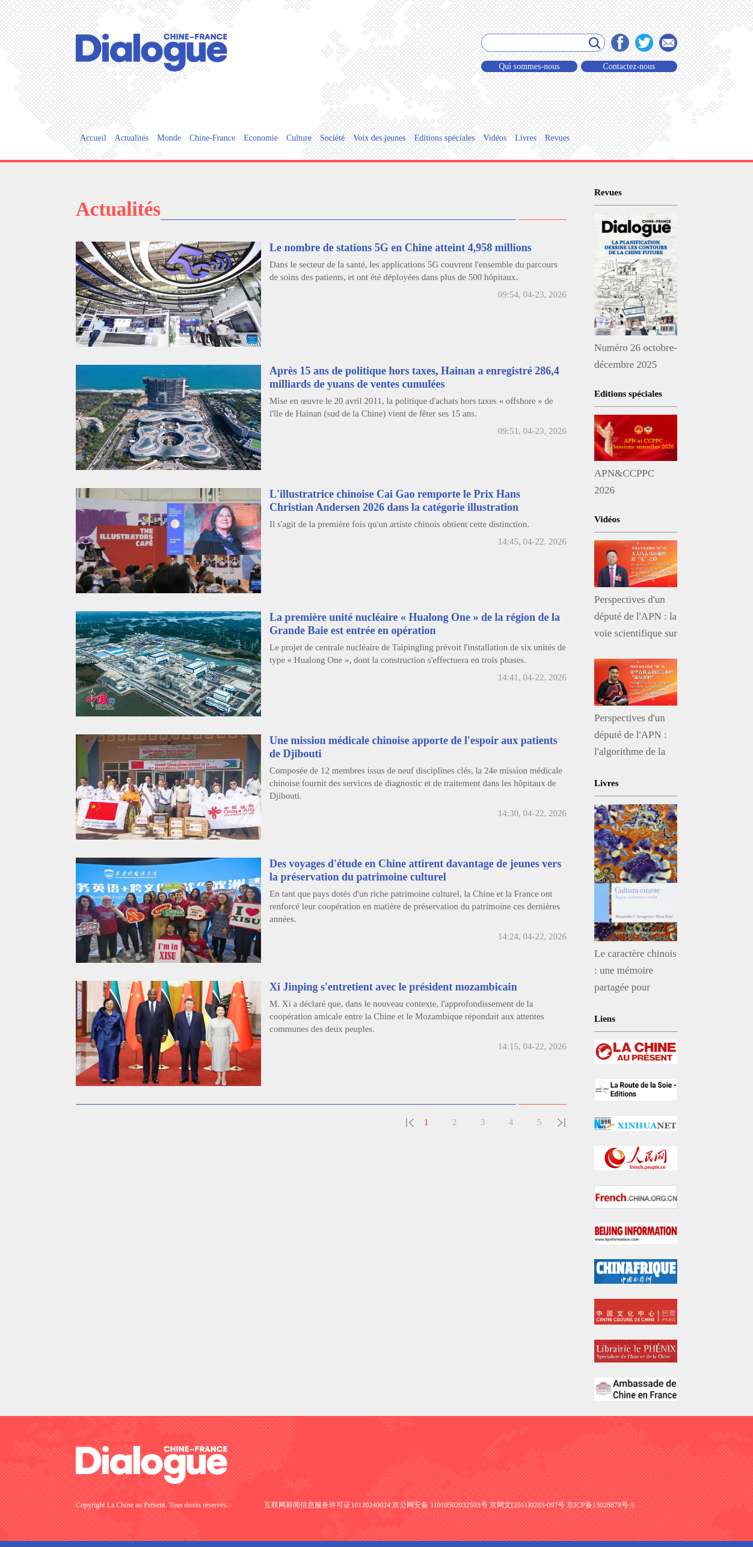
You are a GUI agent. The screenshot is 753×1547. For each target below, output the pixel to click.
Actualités (132, 137)
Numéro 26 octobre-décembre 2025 (635, 356)
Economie (261, 137)
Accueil (93, 137)
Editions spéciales (444, 137)
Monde (169, 137)
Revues (557, 137)
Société (332, 137)
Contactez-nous (629, 66)
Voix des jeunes (379, 137)
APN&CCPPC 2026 (624, 482)
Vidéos (494, 137)
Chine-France (212, 137)
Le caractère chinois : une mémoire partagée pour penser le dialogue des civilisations (635, 973)
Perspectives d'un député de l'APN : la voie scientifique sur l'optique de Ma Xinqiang (635, 619)
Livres (525, 137)
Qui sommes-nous (529, 66)
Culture (299, 137)
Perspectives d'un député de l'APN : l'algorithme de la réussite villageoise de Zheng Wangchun (633, 737)
